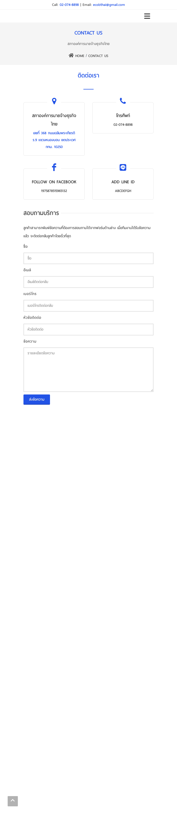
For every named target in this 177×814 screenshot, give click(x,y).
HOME (76, 56)
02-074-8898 (70, 5)
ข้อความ (29, 341)
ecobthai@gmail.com (109, 5)
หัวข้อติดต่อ (32, 318)
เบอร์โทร (30, 294)
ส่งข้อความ (36, 399)
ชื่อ (25, 247)
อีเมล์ (27, 270)
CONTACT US (98, 56)
